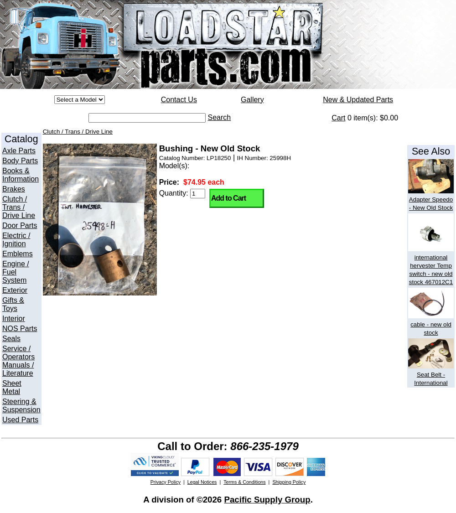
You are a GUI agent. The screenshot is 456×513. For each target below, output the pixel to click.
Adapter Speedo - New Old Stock (431, 199)
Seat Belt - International (431, 374)
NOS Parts (19, 328)
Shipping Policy (289, 482)
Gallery (252, 100)
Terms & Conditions (244, 482)
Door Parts (19, 225)
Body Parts (20, 161)
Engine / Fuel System (15, 272)
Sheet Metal (11, 387)
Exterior (14, 290)
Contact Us (179, 100)
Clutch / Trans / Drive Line (18, 207)
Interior (13, 318)
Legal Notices (202, 482)
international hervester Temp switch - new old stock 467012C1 (431, 265)
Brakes (13, 189)
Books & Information (20, 175)
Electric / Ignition (16, 240)
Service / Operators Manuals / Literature (18, 361)
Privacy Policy (165, 482)
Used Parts (20, 420)
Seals (11, 338)
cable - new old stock (431, 324)
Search (219, 117)
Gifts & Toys (13, 304)
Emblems (17, 254)
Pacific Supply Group (267, 499)
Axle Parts (19, 151)
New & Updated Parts (358, 100)
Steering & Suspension (21, 406)
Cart (338, 118)
